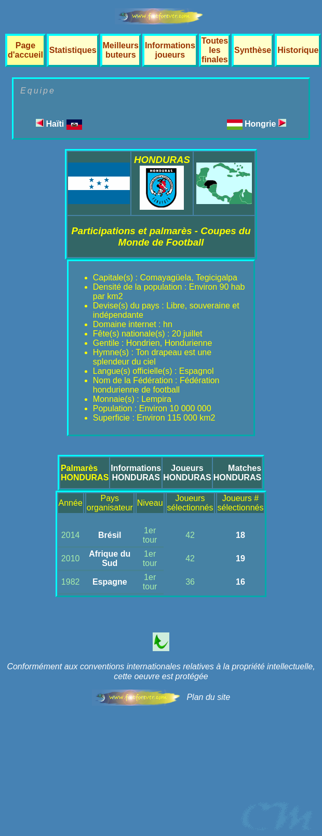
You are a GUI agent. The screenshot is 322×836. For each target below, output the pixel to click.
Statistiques (73, 50)
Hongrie (265, 123)
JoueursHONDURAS (187, 473)
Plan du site (208, 697)
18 (240, 535)
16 (240, 581)
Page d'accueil (25, 50)
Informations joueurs (170, 50)
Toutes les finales (215, 50)
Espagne (109, 581)
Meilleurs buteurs (121, 50)
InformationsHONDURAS (136, 473)
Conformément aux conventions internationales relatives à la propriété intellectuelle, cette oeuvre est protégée (161, 671)
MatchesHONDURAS (237, 473)
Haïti (59, 123)
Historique (297, 50)
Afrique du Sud (109, 558)
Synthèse (252, 50)
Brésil (109, 535)
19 (240, 558)
